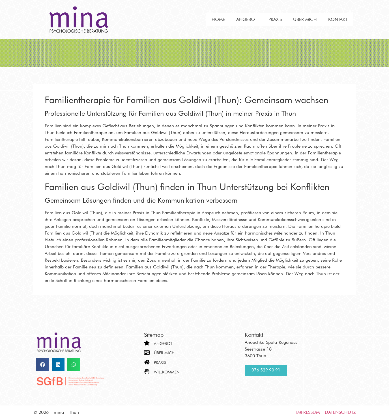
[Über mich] (147, 352)
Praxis (275, 19)
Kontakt (337, 19)
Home (218, 19)
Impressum (308, 412)
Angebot (246, 19)
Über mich (305, 19)
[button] (42, 364)
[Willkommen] (147, 371)
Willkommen (167, 372)
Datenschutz (340, 412)
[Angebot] (147, 343)
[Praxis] (147, 362)
